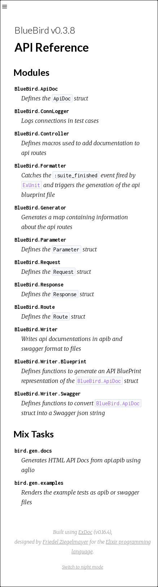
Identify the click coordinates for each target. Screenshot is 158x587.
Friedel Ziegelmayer (65, 542)
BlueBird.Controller (41, 133)
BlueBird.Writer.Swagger (47, 393)
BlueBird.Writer (36, 329)
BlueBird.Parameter (40, 240)
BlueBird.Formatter (40, 166)
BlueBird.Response (38, 284)
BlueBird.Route (34, 307)
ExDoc (85, 532)
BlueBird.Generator (40, 207)
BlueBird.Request (37, 262)
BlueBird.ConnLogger (41, 111)
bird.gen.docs (33, 451)
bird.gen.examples (38, 483)
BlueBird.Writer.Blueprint (50, 361)
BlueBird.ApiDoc (36, 89)
